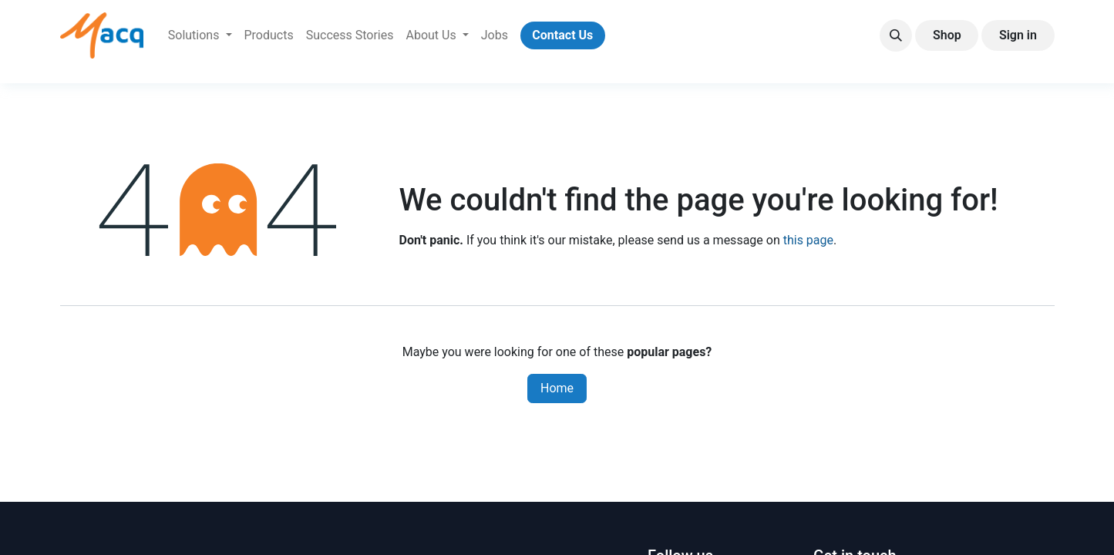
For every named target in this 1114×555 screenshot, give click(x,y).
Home (557, 388)
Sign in (1018, 35)
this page (808, 240)
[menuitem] (200, 35)
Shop (947, 35)
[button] (896, 35)
